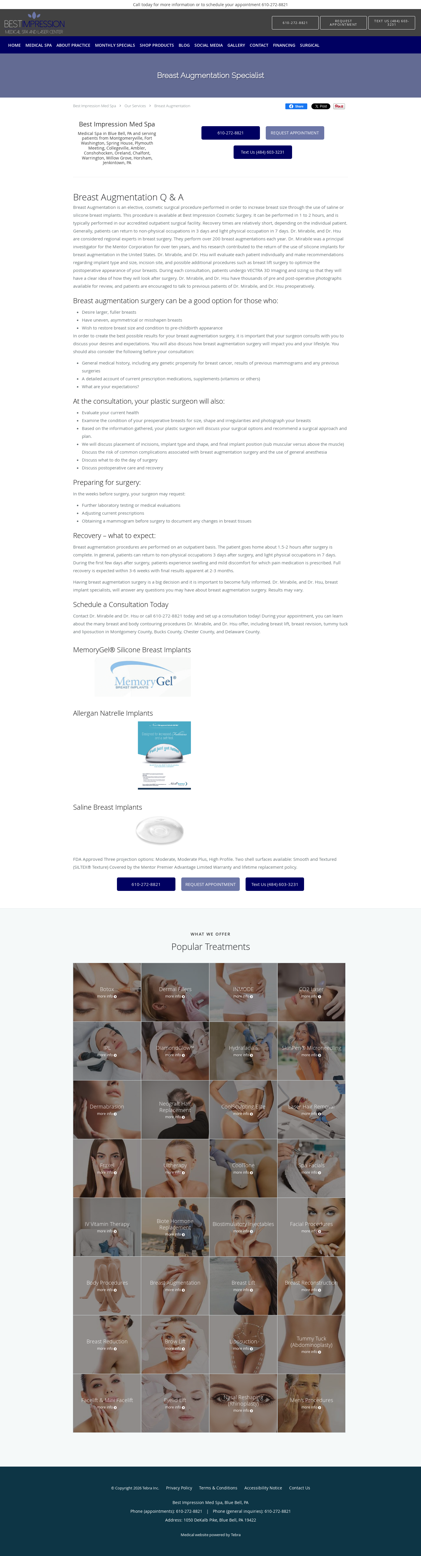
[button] (343, 23)
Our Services (135, 105)
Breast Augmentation (172, 105)
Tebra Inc (150, 1488)
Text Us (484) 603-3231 (262, 152)
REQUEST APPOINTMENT (295, 133)
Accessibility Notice (263, 1488)
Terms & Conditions (218, 1488)
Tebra (236, 1534)
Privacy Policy (179, 1488)
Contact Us (299, 1488)
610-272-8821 (231, 133)
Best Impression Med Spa (94, 105)
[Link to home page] (26, 22)
